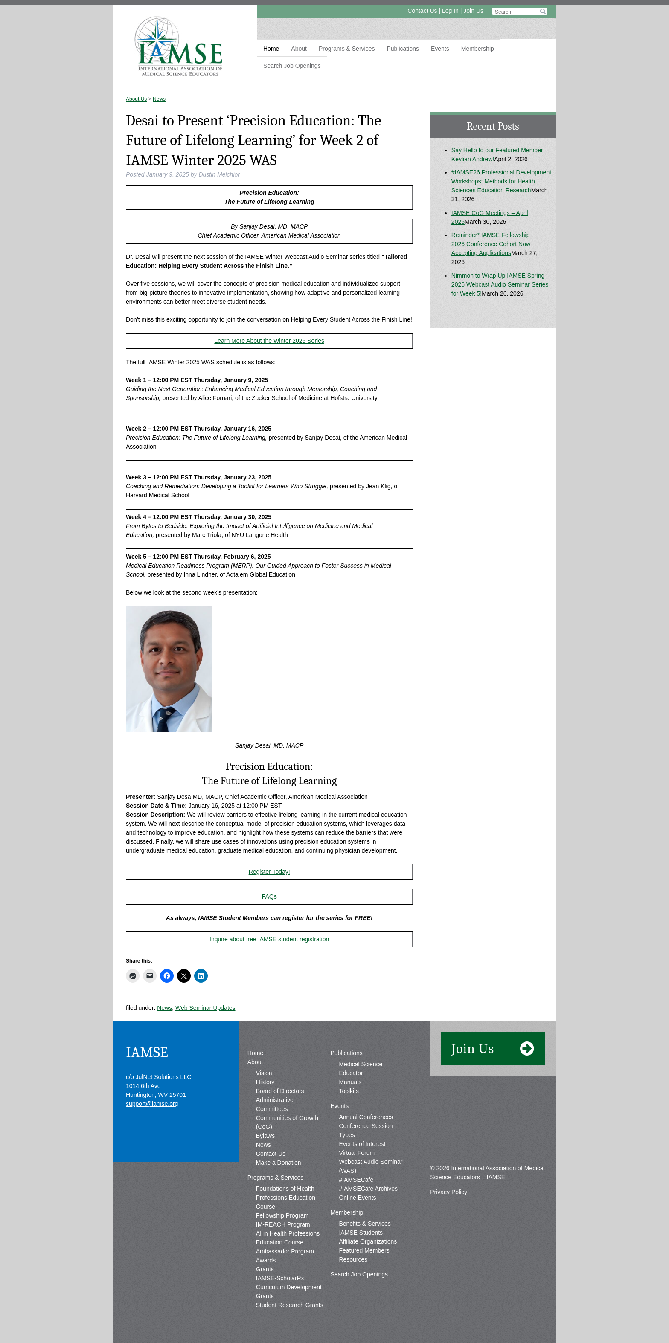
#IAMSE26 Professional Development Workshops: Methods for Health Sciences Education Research (501, 181)
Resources (353, 1259)
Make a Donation (278, 1162)
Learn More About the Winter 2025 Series (269, 340)
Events (440, 48)
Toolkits (349, 1091)
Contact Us (422, 10)
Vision (264, 1073)
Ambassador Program (285, 1251)
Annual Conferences (366, 1117)
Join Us (473, 10)
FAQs (269, 896)
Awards (266, 1260)
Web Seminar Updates (205, 1007)
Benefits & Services (364, 1223)
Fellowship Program (282, 1215)
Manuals (350, 1082)
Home (271, 48)
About (299, 48)
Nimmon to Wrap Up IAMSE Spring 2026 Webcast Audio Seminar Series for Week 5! (500, 284)
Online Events (357, 1197)
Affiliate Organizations (368, 1241)
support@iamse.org (152, 1103)
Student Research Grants (289, 1305)
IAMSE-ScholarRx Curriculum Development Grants (289, 1287)
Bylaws (265, 1135)
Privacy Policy (448, 1192)
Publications (403, 48)
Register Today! (269, 871)
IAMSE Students (361, 1232)
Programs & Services (347, 48)
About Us (136, 99)
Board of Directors (280, 1091)
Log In (450, 10)
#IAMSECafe (356, 1179)
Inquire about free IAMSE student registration (269, 939)
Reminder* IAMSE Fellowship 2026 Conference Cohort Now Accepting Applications (490, 244)
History (265, 1082)
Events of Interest (362, 1143)
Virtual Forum (357, 1152)
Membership (477, 48)
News (159, 99)
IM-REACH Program (283, 1224)
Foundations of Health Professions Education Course (285, 1197)
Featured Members (364, 1250)
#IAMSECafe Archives (368, 1188)
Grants (265, 1269)
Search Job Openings (292, 65)
